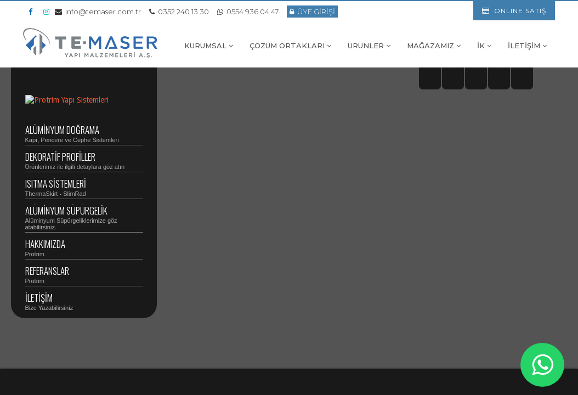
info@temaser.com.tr (98, 11)
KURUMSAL (208, 45)
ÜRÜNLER (369, 45)
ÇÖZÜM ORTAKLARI (290, 45)
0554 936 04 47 (248, 11)
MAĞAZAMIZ (434, 45)
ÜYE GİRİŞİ (312, 11)
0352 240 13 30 (179, 11)
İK (484, 45)
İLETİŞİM (527, 45)
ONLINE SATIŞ (514, 11)
